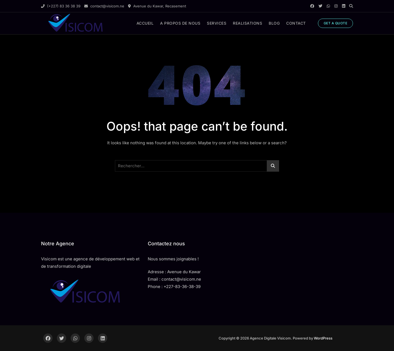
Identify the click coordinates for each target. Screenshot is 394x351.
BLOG (274, 23)
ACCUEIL (145, 23)
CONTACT (296, 23)
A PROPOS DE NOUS (180, 23)
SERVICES (216, 23)
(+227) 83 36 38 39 (60, 6)
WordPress (323, 338)
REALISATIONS (247, 23)
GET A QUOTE (335, 23)
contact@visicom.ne (104, 6)
